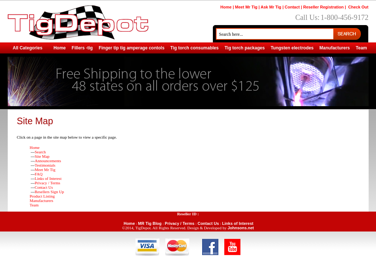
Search (40, 152)
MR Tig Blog (150, 223)
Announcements (48, 161)
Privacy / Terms (47, 183)
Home (226, 7)
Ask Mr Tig (271, 7)
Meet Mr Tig (246, 7)
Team (34, 205)
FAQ (38, 174)
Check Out (358, 7)
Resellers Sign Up (49, 191)
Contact (292, 7)
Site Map (42, 156)
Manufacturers (41, 200)
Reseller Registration (323, 7)
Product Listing (42, 196)
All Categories (28, 48)
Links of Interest (48, 178)
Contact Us (44, 187)
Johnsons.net (241, 228)
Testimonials (45, 165)
